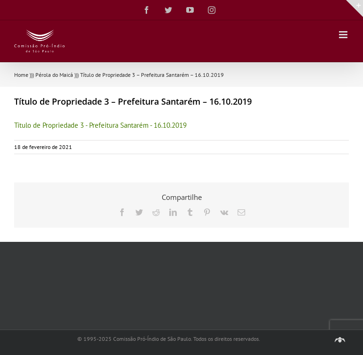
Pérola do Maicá (54, 74)
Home (21, 74)
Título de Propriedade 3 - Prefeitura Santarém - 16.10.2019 (100, 125)
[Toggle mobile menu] (344, 35)
